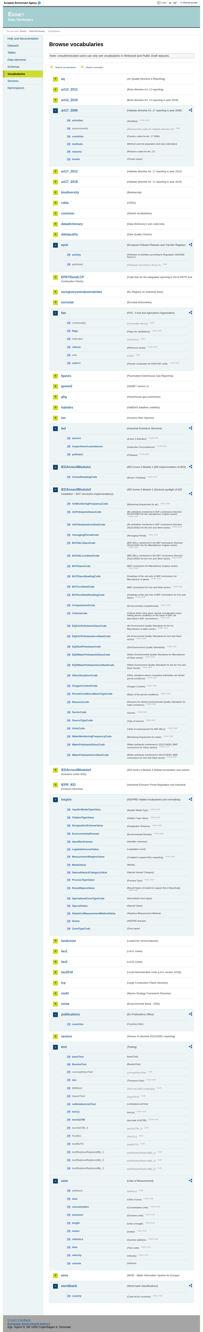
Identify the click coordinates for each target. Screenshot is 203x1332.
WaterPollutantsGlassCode (88, 744)
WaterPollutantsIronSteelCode (90, 754)
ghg (64, 397)
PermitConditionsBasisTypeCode (92, 693)
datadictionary (72, 224)
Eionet (23, 31)
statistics (77, 1239)
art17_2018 (69, 181)
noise (65, 1003)
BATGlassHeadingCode (86, 576)
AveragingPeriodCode (85, 534)
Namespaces (15, 88)
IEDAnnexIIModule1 (76, 467)
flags (75, 330)
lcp (63, 982)
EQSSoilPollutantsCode (86, 646)
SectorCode (79, 712)
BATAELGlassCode (83, 542)
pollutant (77, 454)
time (74, 1247)
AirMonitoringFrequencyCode (90, 503)
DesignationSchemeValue (87, 825)
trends (76, 159)
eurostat (67, 302)
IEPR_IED (68, 784)
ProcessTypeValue (83, 879)
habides (67, 407)
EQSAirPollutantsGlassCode (89, 625)
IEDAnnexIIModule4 (76, 770)
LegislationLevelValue (85, 849)
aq (63, 79)
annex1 (76, 438)
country (76, 1295)
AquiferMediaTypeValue (86, 809)
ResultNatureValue (83, 888)
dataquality (69, 234)
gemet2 (66, 386)
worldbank (69, 1286)
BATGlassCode (81, 566)
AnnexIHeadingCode (84, 476)
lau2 (64, 961)
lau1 (64, 951)
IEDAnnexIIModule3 (76, 489)
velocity (77, 1255)
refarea (76, 347)
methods (77, 143)
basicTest (78, 1056)
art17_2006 (69, 110)
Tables (11, 52)
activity (76, 254)
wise (64, 1275)
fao (63, 313)
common (67, 213)
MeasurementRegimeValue (88, 856)
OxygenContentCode (84, 685)
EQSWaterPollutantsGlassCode (91, 654)
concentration (80, 1206)
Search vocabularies (65, 67)
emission (77, 1214)
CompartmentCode (83, 605)
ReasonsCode (80, 701)
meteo (76, 1230)
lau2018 (67, 972)
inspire (66, 799)
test (64, 1047)
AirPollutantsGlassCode (86, 511)
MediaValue (79, 864)
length (76, 1222)
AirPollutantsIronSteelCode (88, 524)
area (74, 1198)
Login (164, 2)
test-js (76, 1111)
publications (70, 1014)
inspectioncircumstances (87, 446)
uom (64, 1181)
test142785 (78, 1119)
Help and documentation (22, 38)
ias (63, 417)
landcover (68, 940)
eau (74, 1079)
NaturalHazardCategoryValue (89, 872)
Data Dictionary (37, 31)
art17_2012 (69, 171)
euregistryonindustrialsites (81, 292)
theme (76, 921)
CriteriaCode (79, 613)
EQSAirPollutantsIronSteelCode (91, 636)
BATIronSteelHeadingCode (88, 594)
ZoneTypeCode (81, 928)
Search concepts (94, 67)
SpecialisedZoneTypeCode (88, 898)
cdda (64, 202)
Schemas (13, 66)
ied (63, 428)
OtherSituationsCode (85, 675)
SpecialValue (80, 905)
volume (76, 1263)
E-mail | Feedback (19, 1320)
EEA (23, 3)
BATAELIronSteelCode (85, 555)
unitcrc (76, 363)
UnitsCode (78, 728)
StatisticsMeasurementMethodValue (93, 913)
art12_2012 (69, 89)
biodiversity (70, 192)
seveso (66, 1036)
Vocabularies (16, 74)
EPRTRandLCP (72, 277)
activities (77, 120)
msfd (65, 993)
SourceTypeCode (82, 720)
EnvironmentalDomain (85, 833)
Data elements (16, 59)
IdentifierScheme (82, 841)
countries (78, 136)
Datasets (13, 45)
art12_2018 (69, 100)
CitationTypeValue (83, 817)
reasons (77, 151)
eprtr (64, 245)
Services (12, 81)
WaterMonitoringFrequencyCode (91, 736)
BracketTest (79, 1064)
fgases (66, 376)
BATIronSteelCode (83, 586)
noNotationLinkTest (84, 1104)
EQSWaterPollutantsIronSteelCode (93, 665)
